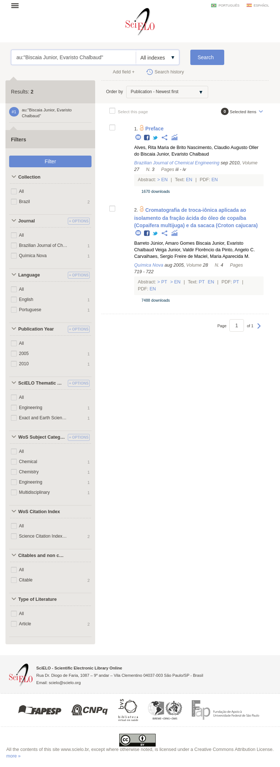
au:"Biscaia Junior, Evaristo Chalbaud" (73, 57)
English (26, 299)
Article (25, 623)
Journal (26, 221)
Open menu (17, 5)
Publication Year (36, 329)
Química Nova (33, 255)
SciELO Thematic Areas (42, 383)
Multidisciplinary (34, 492)
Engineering (30, 407)
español (261, 5)
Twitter (155, 138)
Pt (164, 282)
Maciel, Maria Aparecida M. (221, 256)
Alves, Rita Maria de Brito (160, 147)
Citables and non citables (42, 555)
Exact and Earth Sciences (43, 417)
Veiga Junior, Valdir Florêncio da (188, 249)
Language (29, 275)
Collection (29, 177)
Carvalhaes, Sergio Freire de (163, 256)
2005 (24, 353)
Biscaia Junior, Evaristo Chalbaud (175, 154)
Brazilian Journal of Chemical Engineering (43, 245)
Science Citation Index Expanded (43, 536)
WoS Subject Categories (42, 437)
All (21, 191)
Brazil (24, 201)
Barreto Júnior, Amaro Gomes (164, 243)
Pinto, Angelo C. (238, 249)
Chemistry (29, 471)
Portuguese (30, 309)
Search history (169, 72)
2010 (24, 363)
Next (259, 329)
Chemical (28, 461)
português (228, 5)
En (164, 179)
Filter (50, 161)
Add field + (124, 72)
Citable (25, 580)
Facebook (147, 138)
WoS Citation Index (39, 511)
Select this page (133, 111)
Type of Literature (37, 599)
